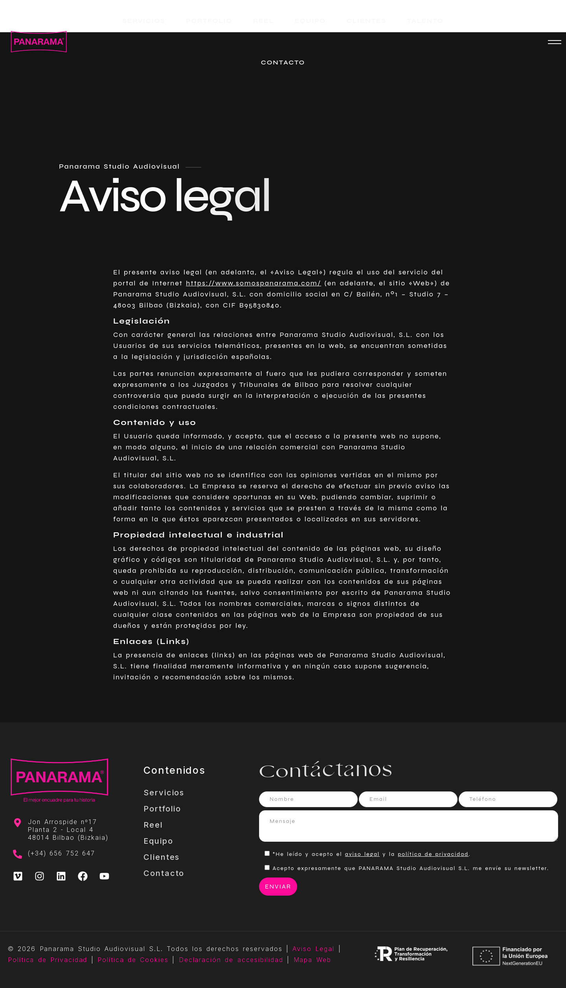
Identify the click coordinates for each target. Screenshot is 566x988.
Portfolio (162, 808)
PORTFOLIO (209, 20)
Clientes (161, 857)
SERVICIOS (144, 20)
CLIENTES (366, 20)
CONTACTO (283, 62)
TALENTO (425, 20)
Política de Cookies (133, 960)
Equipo (158, 841)
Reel (153, 825)
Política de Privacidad (47, 960)
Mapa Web (312, 960)
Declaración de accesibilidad (231, 960)
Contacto (163, 873)
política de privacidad (433, 854)
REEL (263, 20)
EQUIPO (310, 20)
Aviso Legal (313, 949)
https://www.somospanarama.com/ (253, 283)
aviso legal (362, 854)
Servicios (163, 792)
